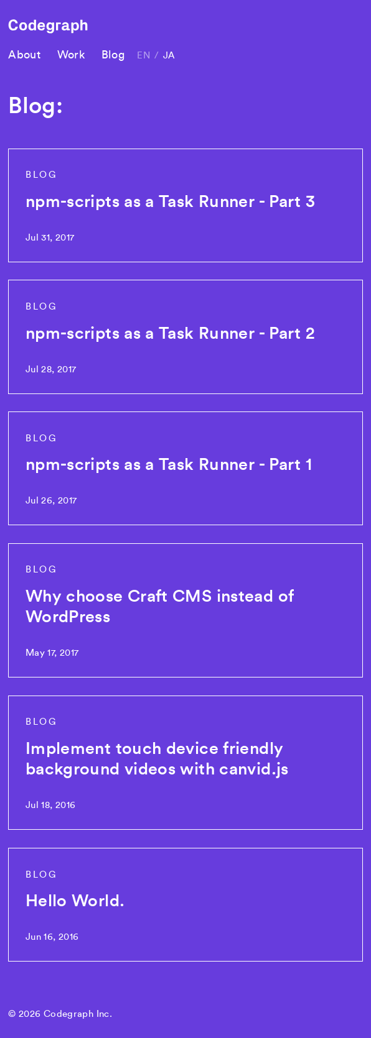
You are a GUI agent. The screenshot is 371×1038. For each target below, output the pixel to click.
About (24, 54)
